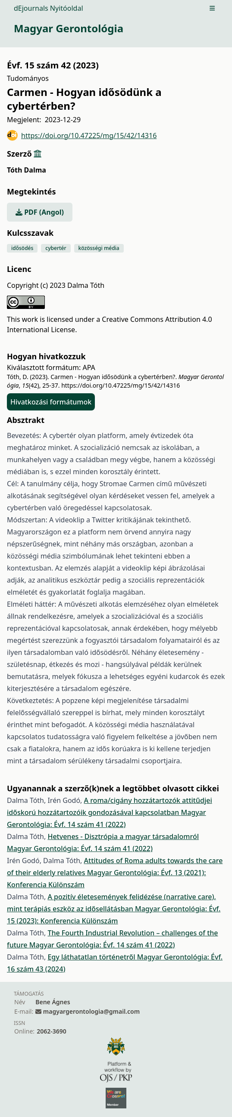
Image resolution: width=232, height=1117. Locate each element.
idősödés (22, 248)
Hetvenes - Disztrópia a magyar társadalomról (123, 836)
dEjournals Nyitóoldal (48, 8)
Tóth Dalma (26, 170)
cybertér (55, 248)
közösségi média (98, 248)
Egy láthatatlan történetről (92, 957)
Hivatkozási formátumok (50, 402)
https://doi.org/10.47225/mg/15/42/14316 (82, 135)
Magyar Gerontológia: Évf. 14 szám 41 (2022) (80, 848)
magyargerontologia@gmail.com (91, 1011)
